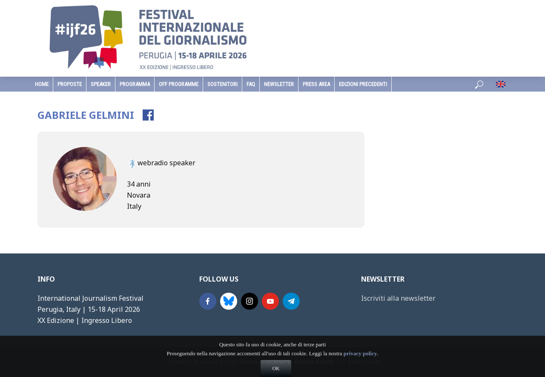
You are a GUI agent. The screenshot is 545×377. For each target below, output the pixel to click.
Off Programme (178, 84)
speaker (101, 84)
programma (135, 84)
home (42, 84)
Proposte (69, 84)
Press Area (316, 84)
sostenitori (222, 84)
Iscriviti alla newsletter (398, 298)
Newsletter (279, 84)
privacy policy (360, 366)
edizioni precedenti (363, 84)
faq (251, 84)
